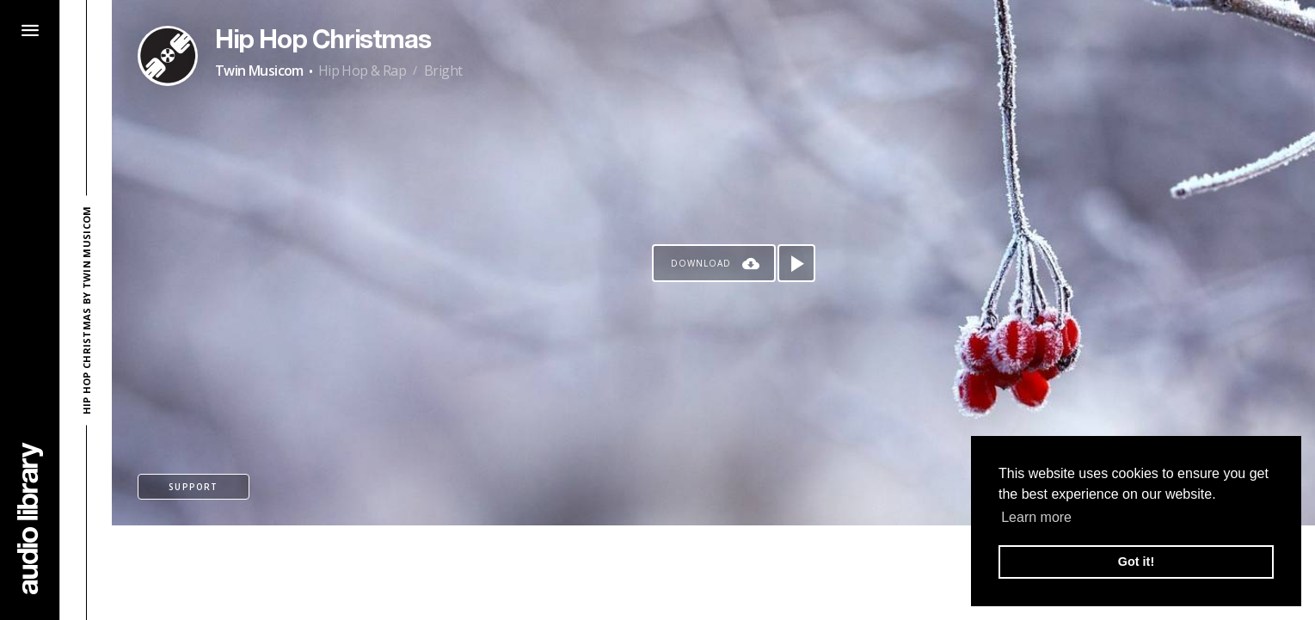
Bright (443, 70)
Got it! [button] (1136, 561)
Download (701, 263)
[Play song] (796, 263)
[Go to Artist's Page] (168, 56)
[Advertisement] (714, 572)
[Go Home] (30, 518)
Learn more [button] (1036, 517)
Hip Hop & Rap (362, 70)
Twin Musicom (259, 70)
